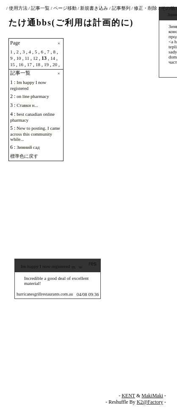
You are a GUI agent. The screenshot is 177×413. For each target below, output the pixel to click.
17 (29, 64)
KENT (128, 396)
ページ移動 (65, 8)
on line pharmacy (33, 96)
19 (46, 64)
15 (12, 64)
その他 (168, 8)
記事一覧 (40, 8)
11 (27, 58)
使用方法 (18, 8)
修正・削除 (145, 8)
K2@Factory (150, 402)
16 (21, 64)
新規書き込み (94, 8)
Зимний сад (28, 147)
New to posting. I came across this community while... (35, 134)
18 (38, 64)
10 (19, 58)
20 (55, 64)
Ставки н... (27, 105)
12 (35, 58)
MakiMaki (152, 396)
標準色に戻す (24, 156)
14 (52, 58)
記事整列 (121, 8)
